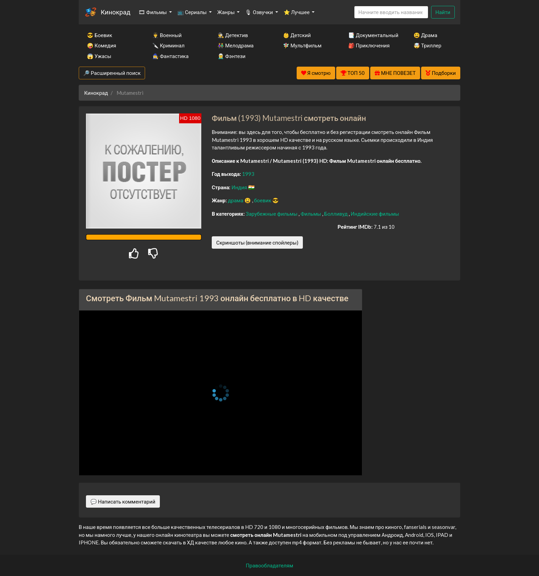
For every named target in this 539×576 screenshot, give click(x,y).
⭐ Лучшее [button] (297, 12)
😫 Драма (425, 35)
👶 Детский (297, 35)
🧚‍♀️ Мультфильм (302, 45)
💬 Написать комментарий (122, 501)
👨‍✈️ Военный (167, 35)
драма (236, 200)
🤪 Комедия (101, 45)
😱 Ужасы (99, 56)
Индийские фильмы (375, 214)
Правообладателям (269, 565)
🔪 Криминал (168, 45)
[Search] (391, 12)
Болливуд (336, 214)
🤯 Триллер (427, 45)
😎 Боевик (99, 35)
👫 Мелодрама (236, 45)
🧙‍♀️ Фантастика (170, 56)
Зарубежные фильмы (272, 214)
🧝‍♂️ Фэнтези (231, 56)
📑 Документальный (371, 35)
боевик (263, 200)
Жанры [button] (226, 12)
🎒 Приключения (368, 45)
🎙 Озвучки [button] (259, 12)
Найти (443, 12)
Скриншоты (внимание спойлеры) (257, 242)
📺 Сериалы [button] (192, 12)
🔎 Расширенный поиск (112, 73)
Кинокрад (115, 12)
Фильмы (311, 214)
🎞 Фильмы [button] (153, 12)
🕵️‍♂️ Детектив (233, 35)
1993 (248, 174)
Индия (239, 187)
